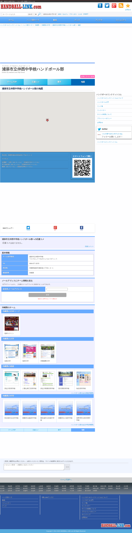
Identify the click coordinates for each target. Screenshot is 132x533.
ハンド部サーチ (33, 20)
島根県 (110, 488)
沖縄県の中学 (45, 25)
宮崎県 (79, 491)
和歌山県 (96, 488)
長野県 (17, 488)
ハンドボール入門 (103, 102)
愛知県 (41, 488)
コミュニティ (121, 20)
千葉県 (87, 486)
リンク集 (100, 106)
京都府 (64, 488)
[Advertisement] (29, 45)
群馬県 (72, 486)
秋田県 (33, 486)
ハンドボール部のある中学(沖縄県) (82, 425)
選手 (59, 82)
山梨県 (10, 488)
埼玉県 (79, 486)
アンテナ (99, 20)
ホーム (11, 20)
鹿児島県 (88, 491)
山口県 (2, 491)
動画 (55, 20)
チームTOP (12, 82)
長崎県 (56, 491)
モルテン (65, 14)
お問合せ (128, 10)
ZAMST (85, 14)
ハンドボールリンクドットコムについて (110, 98)
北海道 (2, 486)
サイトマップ (86, 514)
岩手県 (17, 486)
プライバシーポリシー (104, 118)
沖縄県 (37, 25)
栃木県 (64, 486)
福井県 (2, 488)
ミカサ (80, 14)
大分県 (72, 491)
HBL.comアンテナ (48, 497)
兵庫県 (79, 488)
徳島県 (10, 491)
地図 (79, 25)
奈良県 (87, 488)
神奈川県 (103, 486)
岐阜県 (25, 488)
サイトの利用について (104, 114)
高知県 (33, 491)
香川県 (17, 491)
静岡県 (33, 488)
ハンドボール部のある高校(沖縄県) (82, 393)
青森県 (10, 486)
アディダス (73, 14)
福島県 (48, 486)
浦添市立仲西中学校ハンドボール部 (63, 25)
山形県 (41, 486)
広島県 (126, 488)
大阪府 (72, 488)
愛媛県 (25, 491)
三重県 (48, 488)
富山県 (118, 486)
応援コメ (35, 82)
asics (59, 14)
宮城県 (25, 486)
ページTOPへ (66, 480)
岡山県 (118, 488)
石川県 (126, 486)
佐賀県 (48, 491)
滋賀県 (56, 488)
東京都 (95, 486)
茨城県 (56, 486)
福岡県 (41, 491)
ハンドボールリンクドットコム (10, 25)
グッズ (77, 20)
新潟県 (110, 486)
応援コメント (89, 246)
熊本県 (64, 491)
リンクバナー (101, 110)
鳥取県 (102, 488)
